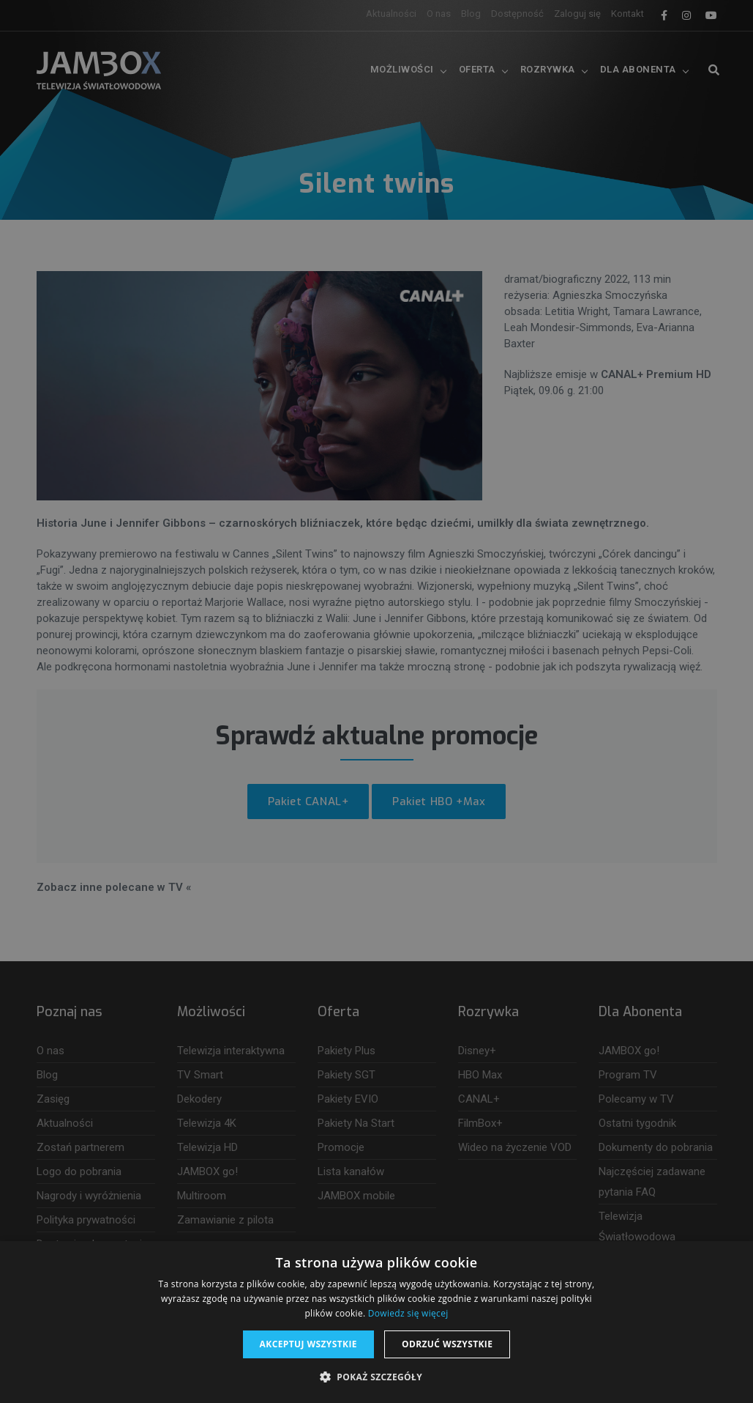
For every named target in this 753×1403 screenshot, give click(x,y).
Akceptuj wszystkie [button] (308, 1344)
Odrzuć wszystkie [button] (447, 1344)
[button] (376, 1377)
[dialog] (376, 701)
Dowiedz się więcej (408, 1313)
